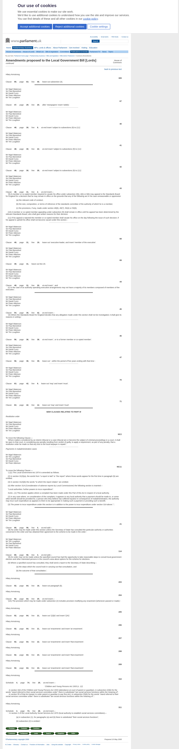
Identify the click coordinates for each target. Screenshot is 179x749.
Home (8, 48)
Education (93, 48)
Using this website (57, 744)
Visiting (84, 48)
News (104, 52)
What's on (40, 52)
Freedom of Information (37, 744)
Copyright (68, 744)
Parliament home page (21, 56)
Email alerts (104, 37)
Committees (64, 52)
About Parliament (60, 48)
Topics (110, 52)
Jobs (47, 744)
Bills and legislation (52, 56)
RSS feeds (115, 37)
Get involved (74, 48)
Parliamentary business (22, 48)
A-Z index (8, 744)
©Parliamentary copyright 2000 (17, 739)
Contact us (125, 37)
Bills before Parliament (67, 56)
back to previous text (113, 69)
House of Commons (13, 52)
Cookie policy (86, 744)
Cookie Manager (96, 744)
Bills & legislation (52, 52)
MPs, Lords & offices (42, 48)
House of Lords (28, 52)
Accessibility (94, 37)
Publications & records (79, 52)
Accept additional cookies (35, 26)
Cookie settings (99, 26)
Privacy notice (76, 744)
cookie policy (90, 18)
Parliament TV (95, 52)
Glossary (16, 744)
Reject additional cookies (69, 26)
